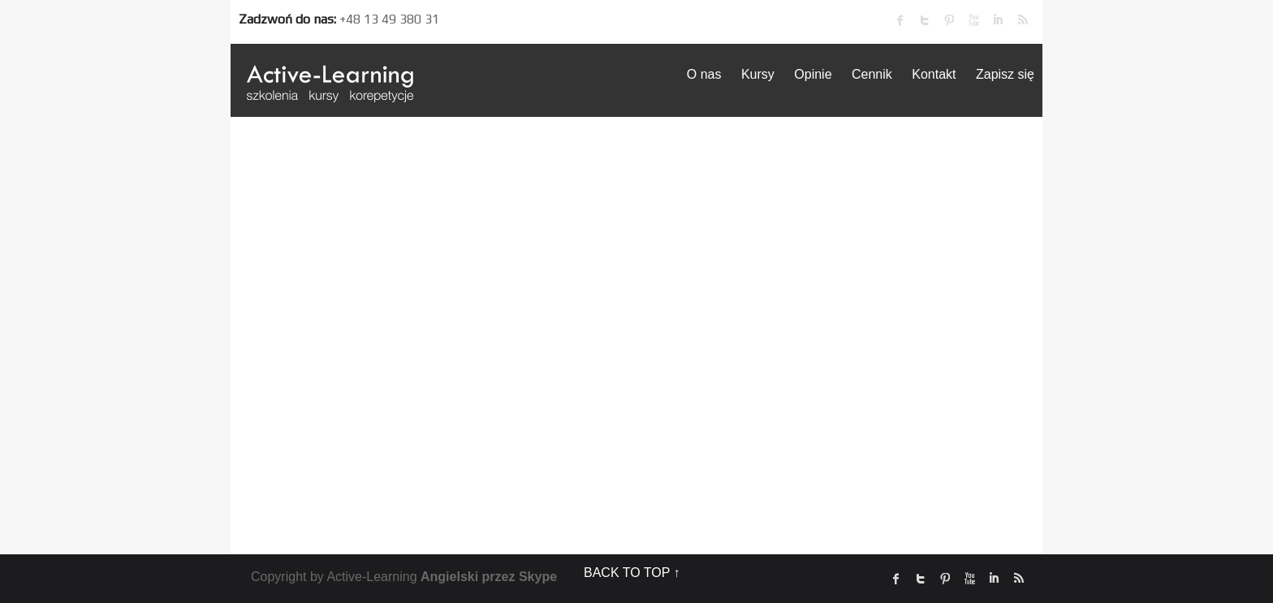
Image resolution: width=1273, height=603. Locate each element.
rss (1022, 20)
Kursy (758, 74)
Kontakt (934, 74)
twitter (925, 20)
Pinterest (949, 20)
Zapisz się (1005, 74)
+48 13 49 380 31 (389, 19)
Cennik (872, 74)
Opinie (812, 74)
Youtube (973, 20)
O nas (704, 74)
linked (998, 20)
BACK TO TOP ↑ (632, 572)
